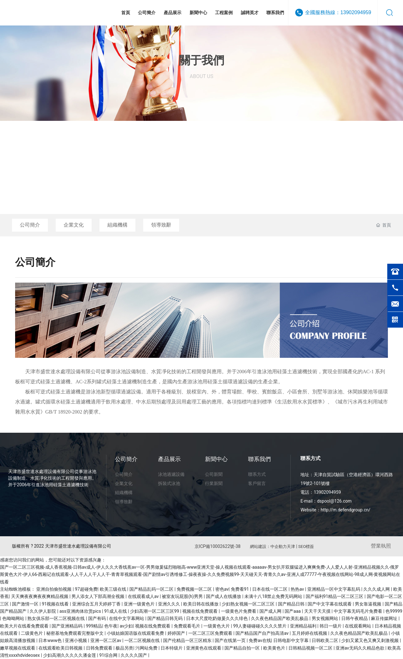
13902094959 (327, 492)
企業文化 (74, 225)
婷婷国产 (176, 633)
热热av (298, 589)
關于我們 (201, 60)
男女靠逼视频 (368, 603)
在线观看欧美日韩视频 (60, 648)
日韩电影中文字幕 (291, 640)
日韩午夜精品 (355, 618)
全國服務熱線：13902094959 (338, 12)
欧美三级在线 (113, 589)
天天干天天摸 (318, 611)
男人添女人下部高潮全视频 (98, 596)
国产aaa (293, 611)
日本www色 (50, 640)
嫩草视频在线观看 (18, 648)
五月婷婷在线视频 (310, 633)
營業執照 (381, 546)
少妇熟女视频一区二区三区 (248, 603)
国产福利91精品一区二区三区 (335, 596)
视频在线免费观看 (200, 611)
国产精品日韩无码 (165, 618)
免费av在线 (260, 640)
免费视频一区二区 (195, 589)
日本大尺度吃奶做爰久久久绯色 (217, 618)
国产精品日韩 (291, 603)
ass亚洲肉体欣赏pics (81, 611)
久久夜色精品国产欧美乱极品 (280, 618)
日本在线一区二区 (270, 589)
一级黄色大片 (217, 625)
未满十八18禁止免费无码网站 (273, 596)
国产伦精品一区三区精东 (188, 640)
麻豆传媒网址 (384, 618)
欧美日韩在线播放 (201, 603)
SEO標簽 (306, 546)
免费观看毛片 (187, 625)
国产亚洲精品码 (67, 625)
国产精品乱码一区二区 (151, 589)
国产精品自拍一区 (242, 648)
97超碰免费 (86, 589)
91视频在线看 (56, 603)
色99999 (393, 611)
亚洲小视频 (76, 640)
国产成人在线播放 (224, 596)
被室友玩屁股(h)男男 (183, 596)
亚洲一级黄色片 (140, 603)
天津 (291, 546)
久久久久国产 (134, 655)
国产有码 (97, 618)
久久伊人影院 (43, 611)
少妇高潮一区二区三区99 (155, 611)
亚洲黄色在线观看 (204, 648)
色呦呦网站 (13, 618)
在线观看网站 (358, 625)
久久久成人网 (377, 589)
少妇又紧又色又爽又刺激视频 (370, 640)
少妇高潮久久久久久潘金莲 (70, 655)
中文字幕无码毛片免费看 (358, 611)
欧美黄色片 (274, 648)
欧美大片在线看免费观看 (24, 625)
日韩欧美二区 (325, 640)
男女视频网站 (325, 618)
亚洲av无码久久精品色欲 (360, 648)
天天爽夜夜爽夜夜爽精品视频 (40, 596)
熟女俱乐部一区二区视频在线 (56, 618)
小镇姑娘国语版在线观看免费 (136, 633)
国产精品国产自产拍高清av (263, 633)
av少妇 (126, 625)
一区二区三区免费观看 (210, 633)
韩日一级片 (331, 625)
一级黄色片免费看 (239, 611)
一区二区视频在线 (142, 640)
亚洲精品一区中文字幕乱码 (334, 589)
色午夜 (110, 625)
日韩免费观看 (99, 648)
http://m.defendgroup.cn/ (346, 509)
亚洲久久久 (169, 603)
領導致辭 (161, 225)
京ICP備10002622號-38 (218, 546)
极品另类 (124, 648)
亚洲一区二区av (106, 640)
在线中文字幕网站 (127, 618)
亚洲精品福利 (303, 625)
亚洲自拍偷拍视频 (54, 589)
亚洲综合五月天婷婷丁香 (97, 603)
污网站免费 (146, 648)
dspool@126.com (334, 501)
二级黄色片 (32, 633)
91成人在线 (116, 611)
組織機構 (117, 225)
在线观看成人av (144, 596)
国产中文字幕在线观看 (330, 603)
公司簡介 (30, 225)
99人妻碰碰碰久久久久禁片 (260, 625)
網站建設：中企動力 (268, 546)
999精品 (94, 625)
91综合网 (108, 655)
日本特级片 (172, 648)
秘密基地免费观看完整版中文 (75, 633)
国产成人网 (270, 611)
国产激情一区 (25, 603)
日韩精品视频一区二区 (310, 648)
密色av (222, 589)
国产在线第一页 (231, 640)
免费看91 (240, 589)
